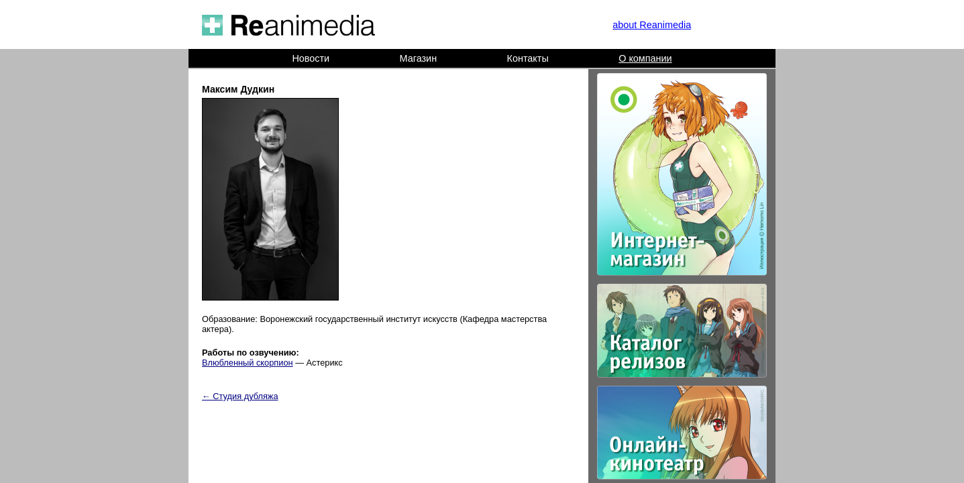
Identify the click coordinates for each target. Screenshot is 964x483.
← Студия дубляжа (240, 396)
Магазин (418, 58)
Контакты (528, 58)
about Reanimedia (651, 24)
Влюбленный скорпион (247, 363)
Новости (310, 58)
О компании (645, 58)
